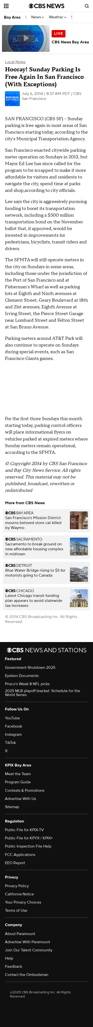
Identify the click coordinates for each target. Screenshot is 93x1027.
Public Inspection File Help (28, 846)
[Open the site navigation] (16, 6)
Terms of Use (16, 910)
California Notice (19, 894)
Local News (15, 62)
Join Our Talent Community (28, 950)
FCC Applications (20, 855)
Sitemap (12, 807)
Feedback (13, 966)
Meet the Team (18, 774)
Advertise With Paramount (27, 942)
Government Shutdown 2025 (30, 668)
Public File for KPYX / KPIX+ (29, 838)
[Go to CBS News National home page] (46, 5)
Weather (57, 17)
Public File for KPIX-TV (24, 830)
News (37, 17)
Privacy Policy (17, 886)
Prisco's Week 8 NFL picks (27, 684)
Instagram (13, 734)
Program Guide (18, 782)
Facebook (13, 726)
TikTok (10, 743)
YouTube (12, 718)
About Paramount (20, 934)
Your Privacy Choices (23, 902)
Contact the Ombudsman (26, 975)
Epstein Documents (22, 676)
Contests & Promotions (24, 790)
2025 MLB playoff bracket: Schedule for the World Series (42, 693)
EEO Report (15, 863)
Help (9, 958)
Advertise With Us (20, 799)
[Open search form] (87, 6)
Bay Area (12, 17)
